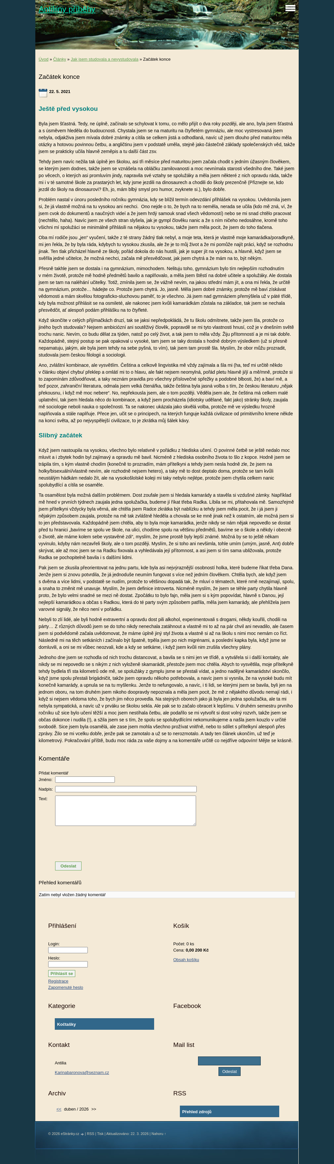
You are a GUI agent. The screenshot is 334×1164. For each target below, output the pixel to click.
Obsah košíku (186, 959)
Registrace (58, 981)
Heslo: (54, 958)
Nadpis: (46, 789)
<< (58, 1109)
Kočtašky (66, 1024)
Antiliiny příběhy (67, 9)
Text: (43, 798)
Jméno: (45, 779)
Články (59, 59)
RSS (90, 1134)
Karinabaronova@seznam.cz (82, 1072)
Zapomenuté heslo (65, 987)
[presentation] (167, 844)
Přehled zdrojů (197, 1111)
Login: (54, 943)
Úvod (44, 59)
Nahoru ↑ (158, 1134)
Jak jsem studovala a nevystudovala (104, 59)
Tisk (100, 1134)
